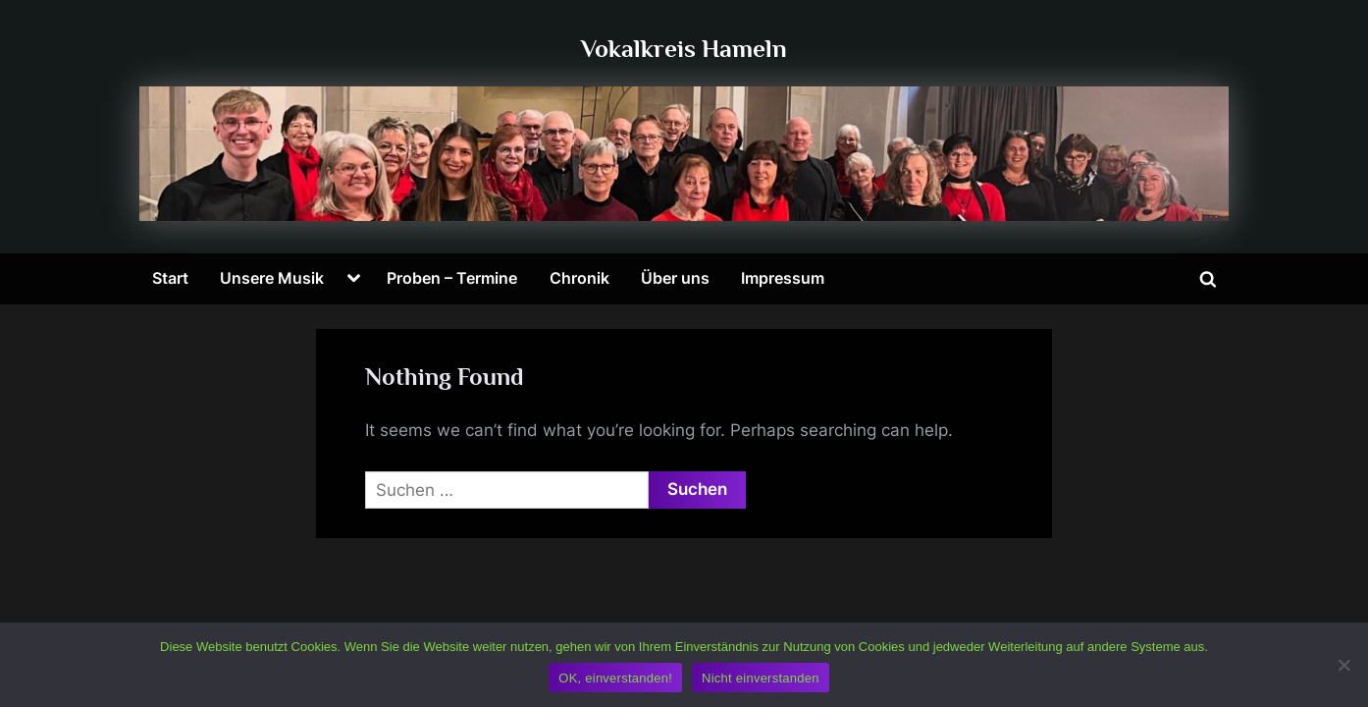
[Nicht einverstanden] (1343, 665)
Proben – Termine (452, 278)
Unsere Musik (272, 278)
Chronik (579, 278)
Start (170, 278)
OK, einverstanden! (615, 678)
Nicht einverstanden (760, 678)
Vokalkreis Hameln (684, 48)
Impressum (782, 278)
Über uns (675, 278)
